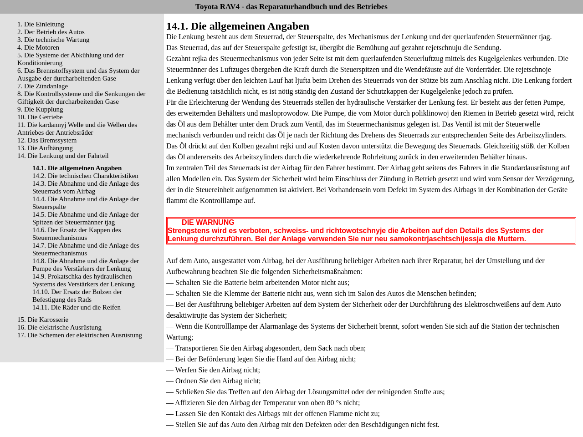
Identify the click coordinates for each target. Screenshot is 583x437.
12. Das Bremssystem (47, 140)
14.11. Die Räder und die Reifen (76, 307)
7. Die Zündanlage (42, 86)
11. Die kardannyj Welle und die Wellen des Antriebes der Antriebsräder (77, 128)
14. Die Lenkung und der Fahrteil (63, 155)
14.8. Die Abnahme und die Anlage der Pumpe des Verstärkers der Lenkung (85, 264)
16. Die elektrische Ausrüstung (59, 327)
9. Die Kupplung (40, 109)
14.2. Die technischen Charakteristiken (85, 175)
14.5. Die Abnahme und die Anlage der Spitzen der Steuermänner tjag (85, 218)
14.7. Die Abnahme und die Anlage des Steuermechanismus (85, 249)
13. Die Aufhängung (45, 148)
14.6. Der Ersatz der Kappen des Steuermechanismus (76, 233)
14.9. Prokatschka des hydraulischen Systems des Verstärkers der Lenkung (83, 280)
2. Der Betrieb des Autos (51, 32)
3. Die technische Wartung (53, 39)
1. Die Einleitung (40, 24)
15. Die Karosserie (42, 319)
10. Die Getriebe (40, 117)
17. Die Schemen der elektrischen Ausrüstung (79, 335)
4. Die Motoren (38, 47)
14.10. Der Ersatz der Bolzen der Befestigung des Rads (77, 295)
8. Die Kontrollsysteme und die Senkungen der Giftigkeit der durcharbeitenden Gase (81, 97)
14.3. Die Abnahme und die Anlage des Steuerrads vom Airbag (85, 187)
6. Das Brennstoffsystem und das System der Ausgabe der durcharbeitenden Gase (78, 74)
